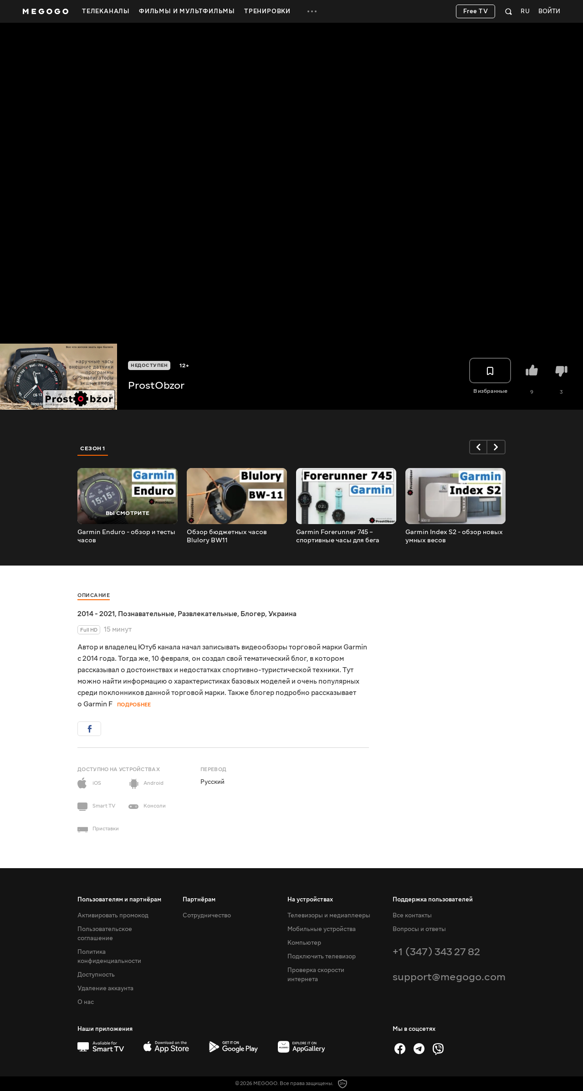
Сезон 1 (93, 448)
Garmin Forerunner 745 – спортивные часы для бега (337, 536)
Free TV (475, 11)
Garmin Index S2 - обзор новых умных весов (454, 536)
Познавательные (146, 613)
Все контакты (412, 915)
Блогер (252, 613)
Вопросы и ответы (419, 929)
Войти (549, 11)
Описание (93, 595)
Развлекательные (207, 613)
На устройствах (310, 899)
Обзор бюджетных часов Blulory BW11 (227, 536)
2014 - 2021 (96, 613)
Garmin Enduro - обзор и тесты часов (126, 536)
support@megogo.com (449, 977)
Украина (282, 613)
